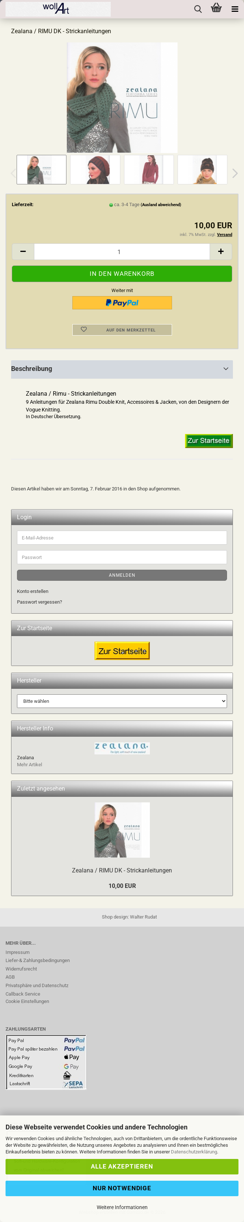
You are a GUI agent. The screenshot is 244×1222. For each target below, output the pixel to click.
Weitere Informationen (122, 1207)
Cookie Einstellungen (27, 1001)
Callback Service (23, 994)
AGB (10, 977)
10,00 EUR (122, 885)
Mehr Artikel (29, 764)
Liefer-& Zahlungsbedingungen (38, 960)
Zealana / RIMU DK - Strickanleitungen (122, 870)
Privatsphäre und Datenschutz (37, 985)
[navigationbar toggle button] (235, 9)
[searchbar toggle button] (198, 9)
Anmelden (122, 575)
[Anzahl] (122, 251)
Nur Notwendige (122, 1188)
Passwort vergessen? (39, 602)
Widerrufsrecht (21, 969)
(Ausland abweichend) (161, 204)
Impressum (18, 952)
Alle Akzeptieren (122, 1166)
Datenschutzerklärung (194, 1152)
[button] (233, 173)
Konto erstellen (32, 591)
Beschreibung (31, 368)
